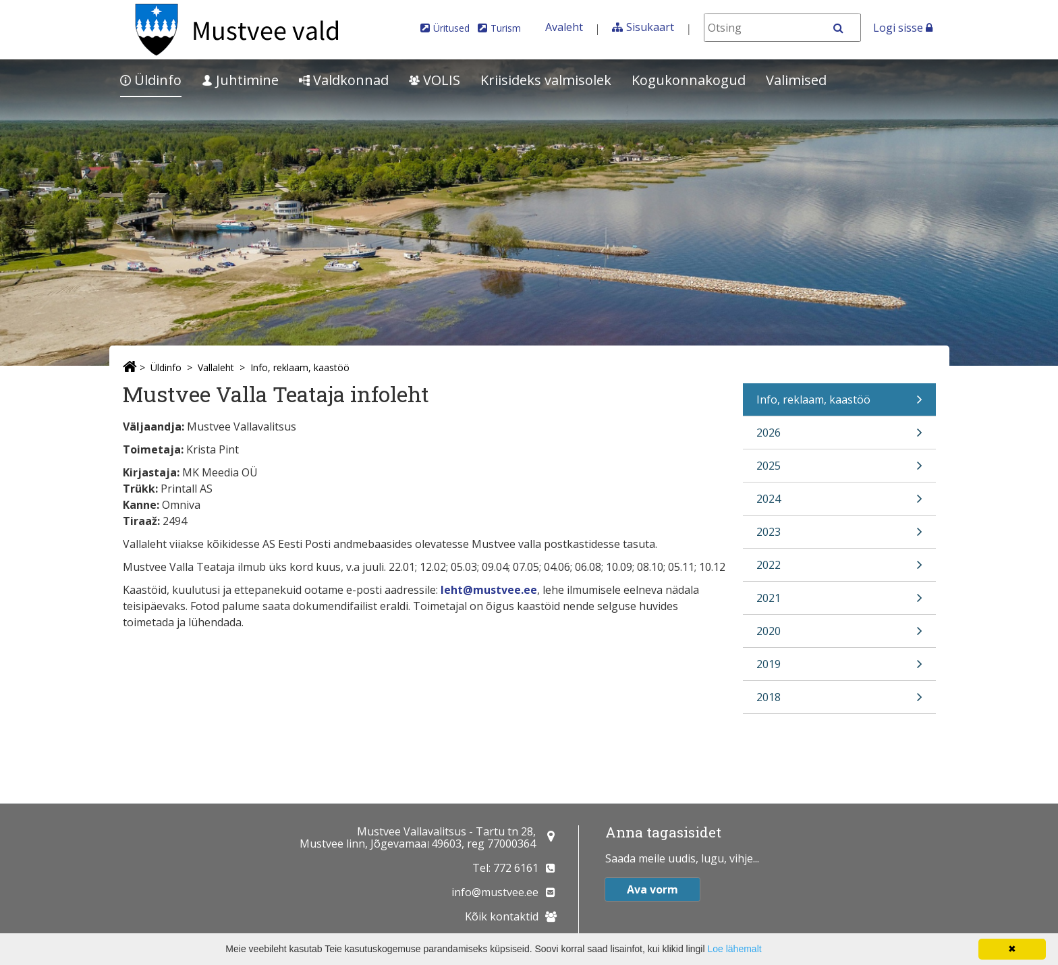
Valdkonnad (344, 80)
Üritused (451, 28)
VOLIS (434, 80)
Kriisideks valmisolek (545, 80)
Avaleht (564, 27)
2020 (839, 635)
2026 (839, 437)
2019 (839, 668)
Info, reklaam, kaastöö (300, 367)
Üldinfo (151, 80)
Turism (506, 28)
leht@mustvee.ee (489, 589)
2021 (839, 602)
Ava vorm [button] (652, 889)
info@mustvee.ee (494, 892)
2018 (839, 701)
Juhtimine (240, 80)
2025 (839, 470)
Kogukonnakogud (689, 80)
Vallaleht (216, 367)
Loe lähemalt (734, 948)
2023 (839, 536)
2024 (839, 503)
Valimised (796, 80)
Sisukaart (650, 27)
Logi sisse (902, 27)
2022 (839, 569)
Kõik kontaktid (501, 916)
